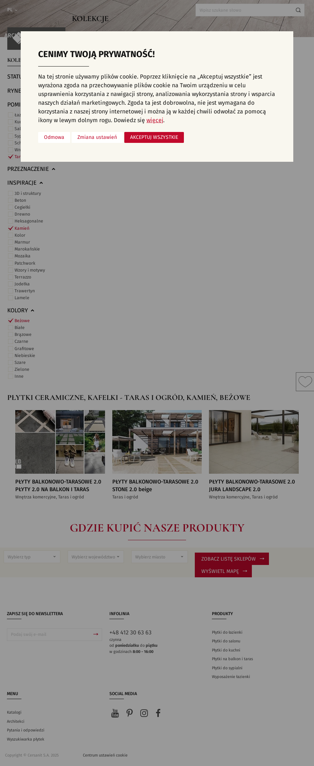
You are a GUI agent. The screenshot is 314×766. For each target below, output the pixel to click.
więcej (154, 120)
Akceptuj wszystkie (154, 137)
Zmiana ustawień (97, 137)
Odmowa (54, 137)
